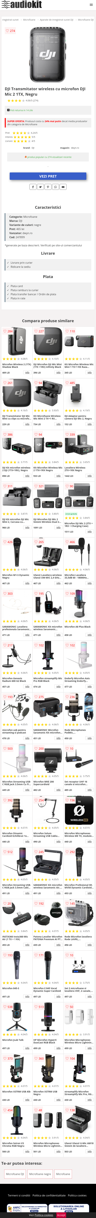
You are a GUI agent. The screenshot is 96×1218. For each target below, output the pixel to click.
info (27, 372)
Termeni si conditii (19, 1195)
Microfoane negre (40, 1174)
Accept (61, 1215)
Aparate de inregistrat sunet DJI (56, 19)
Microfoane (29, 19)
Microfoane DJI (86, 19)
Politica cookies (77, 1195)
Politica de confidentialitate (49, 1195)
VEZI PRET (48, 176)
